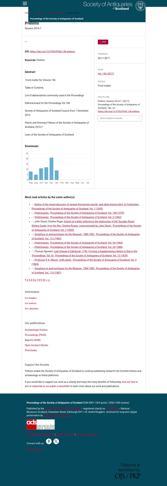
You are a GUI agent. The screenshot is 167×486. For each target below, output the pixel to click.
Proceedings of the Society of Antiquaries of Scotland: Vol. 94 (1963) (86, 242)
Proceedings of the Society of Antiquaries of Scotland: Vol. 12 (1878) (91, 255)
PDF (103, 42)
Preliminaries (42, 213)
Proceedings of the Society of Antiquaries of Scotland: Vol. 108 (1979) (87, 213)
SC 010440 (112, 408)
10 (43, 280)
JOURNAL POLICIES (86, 434)
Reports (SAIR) (33, 340)
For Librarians (31, 308)
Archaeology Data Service (57, 415)
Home (28, 13)
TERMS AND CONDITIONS (40, 434)
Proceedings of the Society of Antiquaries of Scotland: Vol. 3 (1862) (86, 217)
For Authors (30, 303)
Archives (39, 13)
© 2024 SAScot (35, 449)
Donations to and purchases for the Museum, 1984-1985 (65, 268)
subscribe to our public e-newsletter (51, 386)
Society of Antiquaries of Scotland (63, 408)
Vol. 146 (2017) (55, 13)
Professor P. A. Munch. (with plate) (53, 260)
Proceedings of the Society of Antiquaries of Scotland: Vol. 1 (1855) (67, 208)
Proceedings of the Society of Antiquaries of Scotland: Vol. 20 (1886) (86, 247)
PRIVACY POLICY (65, 434)
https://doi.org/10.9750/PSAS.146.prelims (52, 51)
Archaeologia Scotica (36, 329)
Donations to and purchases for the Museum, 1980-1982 (65, 234)
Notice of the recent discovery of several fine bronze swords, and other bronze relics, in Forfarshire (87, 204)
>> (48, 280)
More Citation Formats (111, 118)
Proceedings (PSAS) (35, 335)
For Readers (31, 298)
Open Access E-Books (36, 345)
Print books (31, 350)
